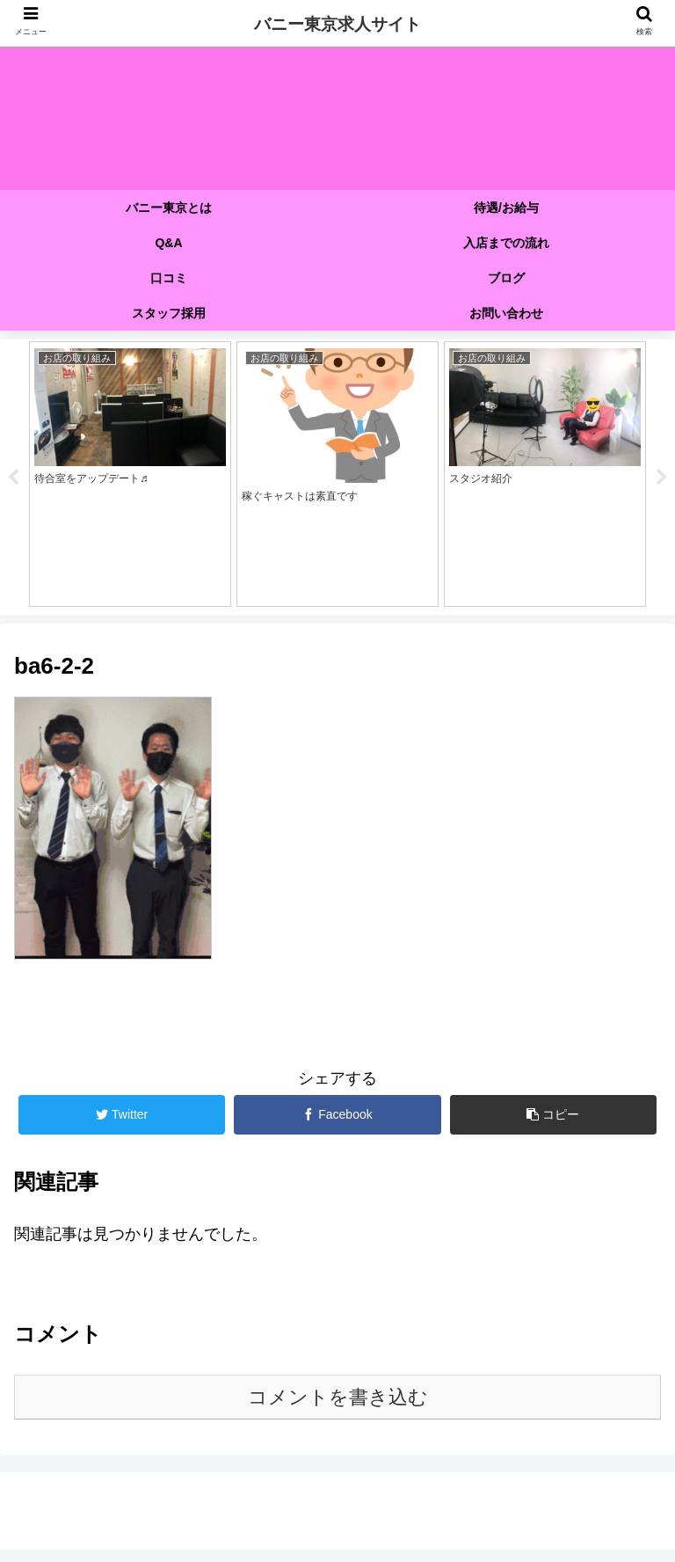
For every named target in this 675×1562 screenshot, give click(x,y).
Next (662, 484)
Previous (13, 484)
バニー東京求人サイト (337, 24)
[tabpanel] (130, 480)
